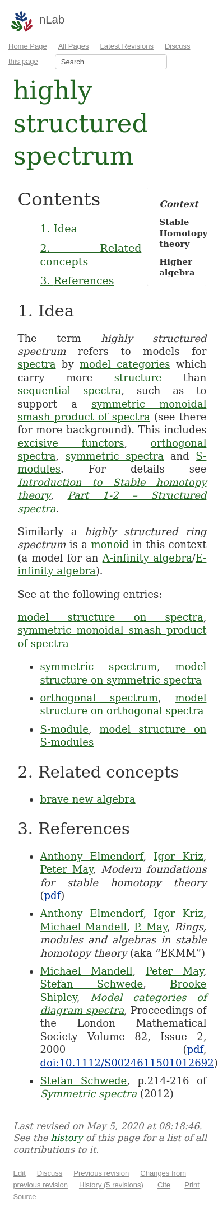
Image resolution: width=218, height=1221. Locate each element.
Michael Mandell (83, 927)
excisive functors (70, 443)
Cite (163, 1185)
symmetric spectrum (98, 666)
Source (24, 1196)
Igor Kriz (178, 856)
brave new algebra (87, 799)
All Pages (73, 46)
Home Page (27, 46)
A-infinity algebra (147, 558)
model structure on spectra (110, 617)
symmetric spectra (115, 456)
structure (138, 377)
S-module (64, 729)
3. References (77, 280)
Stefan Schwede (91, 984)
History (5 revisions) (111, 1185)
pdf (52, 895)
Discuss (50, 1173)
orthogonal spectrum (98, 698)
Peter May (66, 869)
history (66, 1138)
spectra (36, 364)
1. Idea (58, 228)
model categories (125, 364)
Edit (19, 1173)
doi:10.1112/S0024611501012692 (127, 1063)
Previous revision (101, 1173)
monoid (110, 544)
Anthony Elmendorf (91, 856)
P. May (150, 927)
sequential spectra (69, 390)
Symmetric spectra (88, 1094)
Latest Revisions (127, 46)
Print (192, 1185)
